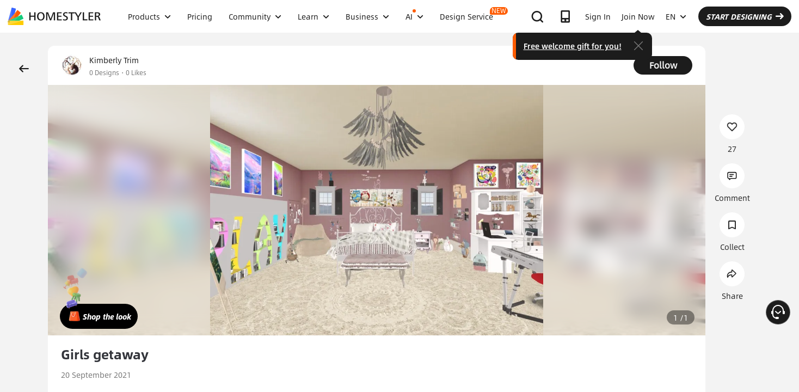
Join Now (638, 16)
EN (676, 16)
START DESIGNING (745, 16)
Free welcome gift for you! (573, 45)
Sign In (598, 16)
